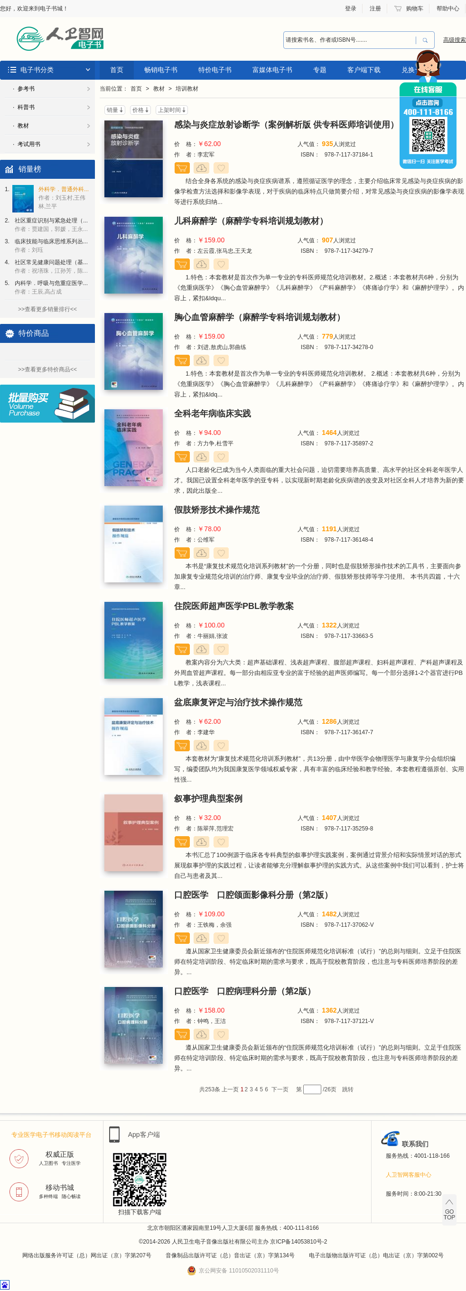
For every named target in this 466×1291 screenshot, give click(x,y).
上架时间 (169, 110)
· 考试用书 (26, 144)
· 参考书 (24, 88)
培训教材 (187, 88)
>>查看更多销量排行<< (47, 309)
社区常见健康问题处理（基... (51, 266)
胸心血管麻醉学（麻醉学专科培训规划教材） (259, 317)
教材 (159, 88)
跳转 (348, 1089)
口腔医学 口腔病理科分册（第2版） (245, 991)
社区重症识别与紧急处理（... (51, 224)
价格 (138, 110)
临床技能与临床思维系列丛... (51, 245)
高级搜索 (454, 40)
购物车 (414, 8)
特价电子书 (215, 70)
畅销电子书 (160, 70)
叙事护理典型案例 (208, 798)
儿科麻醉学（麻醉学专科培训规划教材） (251, 221)
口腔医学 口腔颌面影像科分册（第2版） (253, 895)
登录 (350, 8)
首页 (116, 70)
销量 (112, 110)
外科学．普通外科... (63, 198)
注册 (375, 8)
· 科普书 (24, 107)
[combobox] (349, 40)
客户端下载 (364, 70)
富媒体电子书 (272, 70)
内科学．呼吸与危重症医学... (51, 287)
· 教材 (21, 125)
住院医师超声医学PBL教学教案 (234, 606)
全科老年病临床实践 (212, 413)
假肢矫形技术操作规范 (217, 510)
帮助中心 (448, 8)
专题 (319, 70)
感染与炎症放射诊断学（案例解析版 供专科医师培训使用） (286, 124)
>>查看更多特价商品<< (47, 369)
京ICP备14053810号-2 (298, 1241)
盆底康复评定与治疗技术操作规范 (238, 702)
